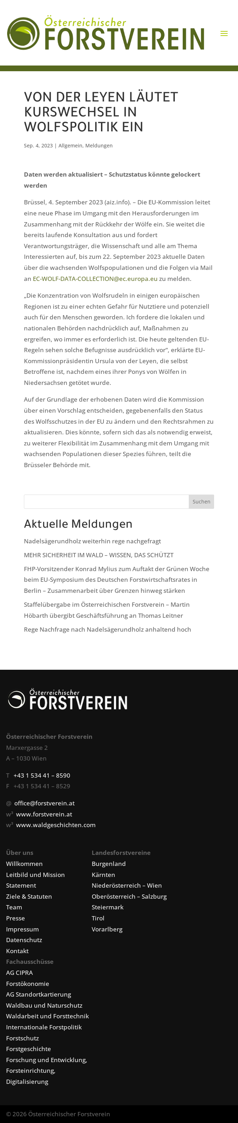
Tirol (98, 918)
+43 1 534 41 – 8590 (42, 775)
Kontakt (17, 951)
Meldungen (99, 145)
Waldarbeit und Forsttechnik (47, 1016)
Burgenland (109, 864)
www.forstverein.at (44, 814)
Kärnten (103, 875)
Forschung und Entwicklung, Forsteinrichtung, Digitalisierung (46, 1071)
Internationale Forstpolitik (44, 1027)
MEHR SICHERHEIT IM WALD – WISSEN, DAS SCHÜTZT (98, 555)
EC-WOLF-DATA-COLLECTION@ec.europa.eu (95, 279)
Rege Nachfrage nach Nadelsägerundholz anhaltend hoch (107, 629)
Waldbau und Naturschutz (44, 1005)
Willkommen (24, 864)
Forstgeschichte (28, 1049)
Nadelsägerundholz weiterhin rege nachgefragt (92, 541)
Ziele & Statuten (29, 896)
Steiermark (107, 907)
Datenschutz (24, 940)
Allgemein (70, 145)
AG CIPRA (19, 972)
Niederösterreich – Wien (127, 885)
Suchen (202, 501)
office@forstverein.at (44, 803)
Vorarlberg (107, 929)
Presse (15, 918)
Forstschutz (22, 1038)
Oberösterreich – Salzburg (129, 896)
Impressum (22, 929)
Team (14, 907)
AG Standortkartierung (38, 994)
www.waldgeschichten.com (56, 825)
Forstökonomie (27, 984)
